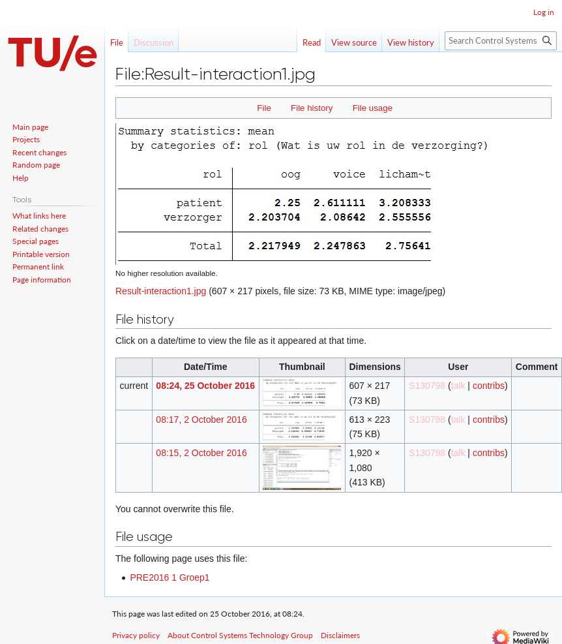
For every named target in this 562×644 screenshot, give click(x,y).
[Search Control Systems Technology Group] (501, 40)
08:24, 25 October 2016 (205, 385)
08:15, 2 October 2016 (201, 453)
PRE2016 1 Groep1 (169, 577)
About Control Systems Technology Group (240, 635)
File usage (372, 108)
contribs (489, 385)
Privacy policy (136, 635)
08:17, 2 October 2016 (201, 419)
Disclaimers (340, 635)
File (264, 108)
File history (312, 108)
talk (458, 385)
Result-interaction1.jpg (160, 291)
